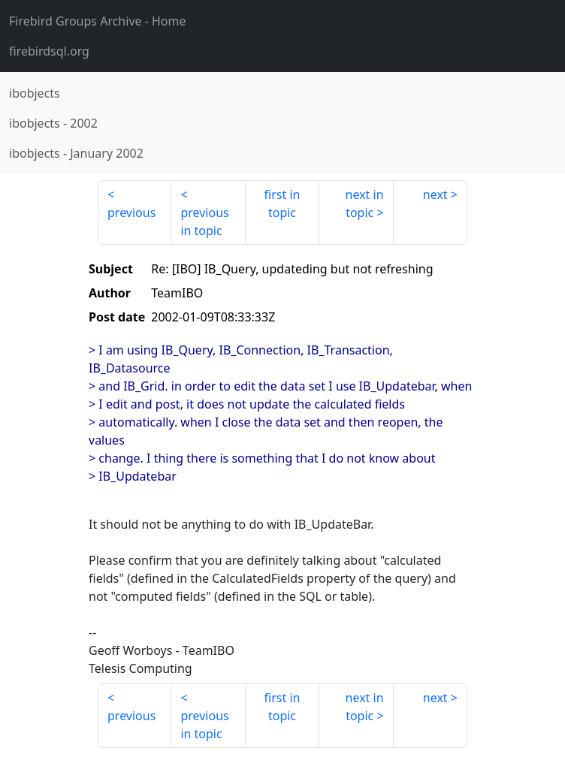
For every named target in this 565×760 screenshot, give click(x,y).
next (435, 194)
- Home (97, 21)
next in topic (365, 203)
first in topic (282, 203)
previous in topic (204, 221)
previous (131, 212)
